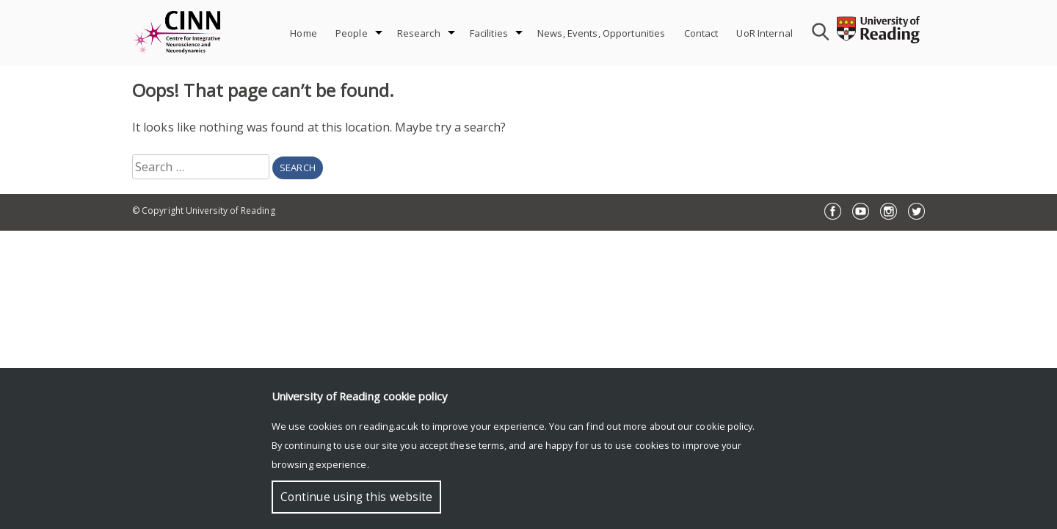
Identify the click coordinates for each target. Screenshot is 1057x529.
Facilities (489, 33)
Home (303, 33)
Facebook (832, 211)
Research (418, 33)
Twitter (916, 211)
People (351, 33)
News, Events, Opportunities (601, 33)
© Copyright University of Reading (203, 210)
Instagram (888, 211)
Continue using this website (356, 497)
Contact (701, 33)
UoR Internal (764, 33)
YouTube (860, 211)
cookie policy (723, 426)
